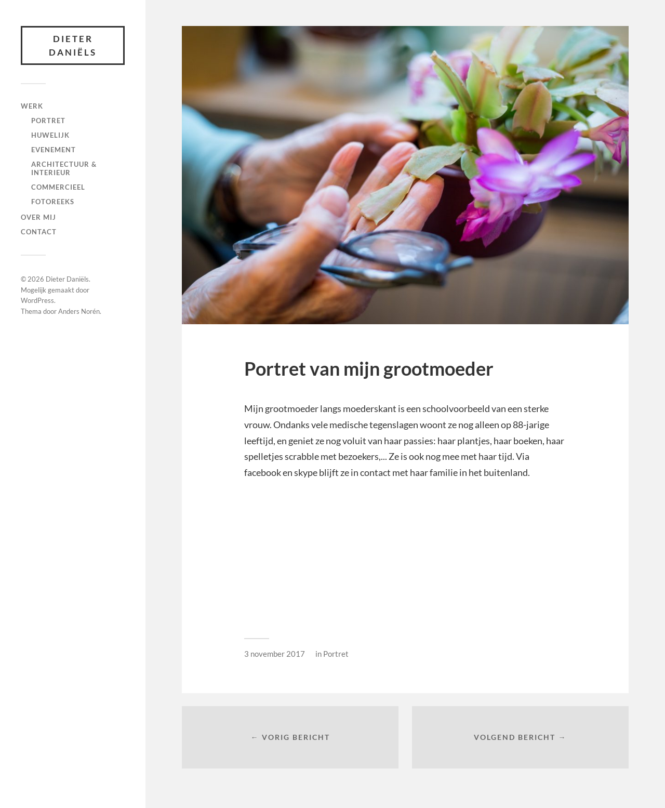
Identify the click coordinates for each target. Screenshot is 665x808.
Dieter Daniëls (73, 45)
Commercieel (58, 187)
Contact (39, 232)
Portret (48, 120)
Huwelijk (50, 135)
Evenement (53, 149)
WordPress (37, 300)
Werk (32, 106)
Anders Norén (79, 311)
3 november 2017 (274, 653)
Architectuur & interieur (64, 168)
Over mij (38, 217)
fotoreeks (52, 201)
